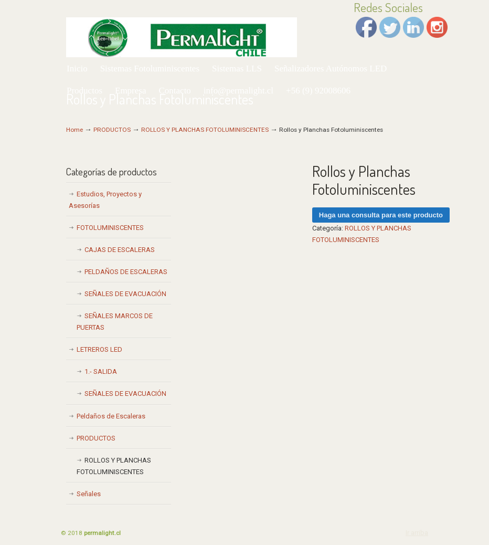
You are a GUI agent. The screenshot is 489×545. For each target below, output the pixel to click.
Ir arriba (417, 533)
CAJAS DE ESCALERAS (119, 250)
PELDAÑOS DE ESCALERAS (125, 272)
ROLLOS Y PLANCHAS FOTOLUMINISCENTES (205, 129)
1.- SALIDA (100, 371)
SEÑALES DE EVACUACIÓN (125, 294)
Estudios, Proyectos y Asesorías (105, 199)
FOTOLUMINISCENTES (110, 228)
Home (74, 129)
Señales (89, 494)
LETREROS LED (99, 349)
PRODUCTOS (112, 129)
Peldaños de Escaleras (111, 416)
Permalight (181, 30)
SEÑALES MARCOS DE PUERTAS (115, 321)
